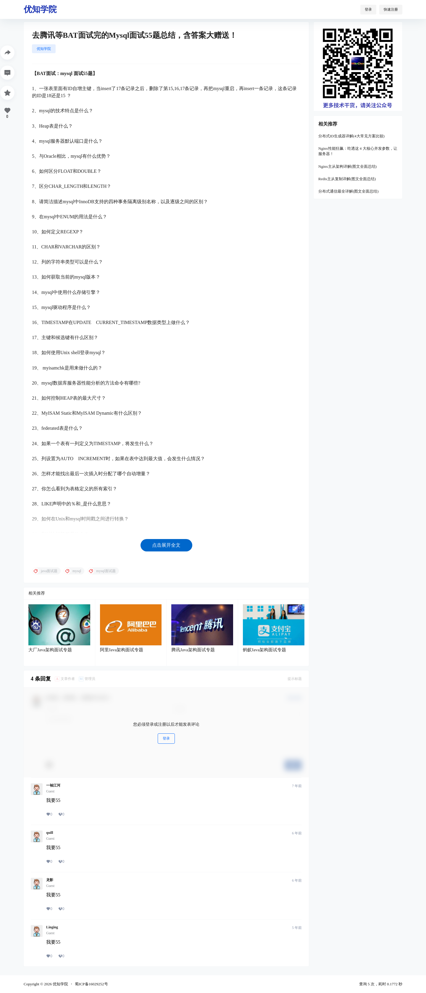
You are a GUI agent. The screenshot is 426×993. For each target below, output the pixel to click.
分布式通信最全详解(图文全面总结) (348, 191)
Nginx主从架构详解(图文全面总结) (347, 166)
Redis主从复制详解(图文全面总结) (347, 179)
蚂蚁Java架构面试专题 (264, 649)
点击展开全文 (166, 545)
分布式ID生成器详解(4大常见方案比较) (351, 136)
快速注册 (391, 9)
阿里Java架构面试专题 (121, 649)
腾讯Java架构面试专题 (193, 649)
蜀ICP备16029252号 (91, 984)
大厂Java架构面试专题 (50, 649)
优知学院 (44, 49)
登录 (368, 9)
